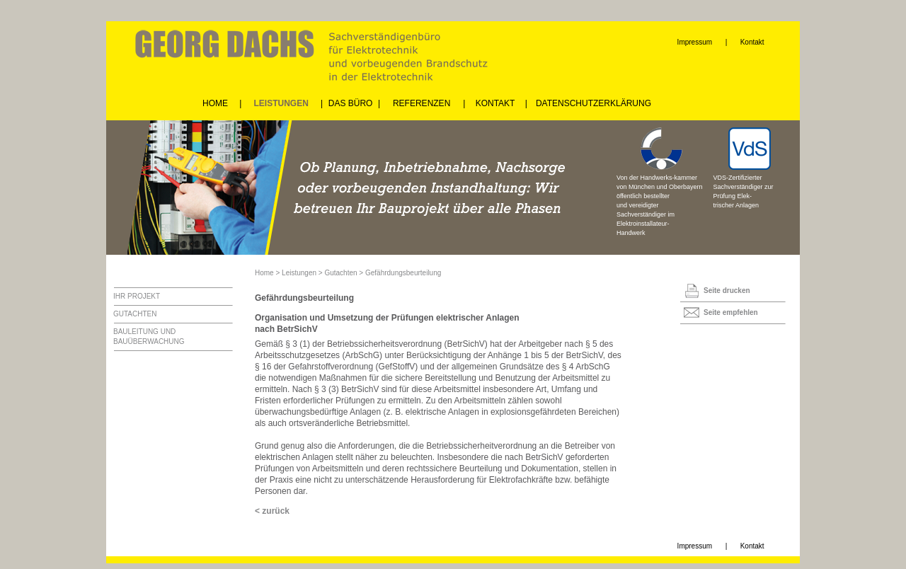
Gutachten (340, 273)
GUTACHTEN (134, 314)
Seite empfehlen (731, 312)
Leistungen (299, 273)
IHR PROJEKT (136, 296)
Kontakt (752, 42)
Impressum (694, 42)
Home (264, 273)
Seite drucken (727, 290)
